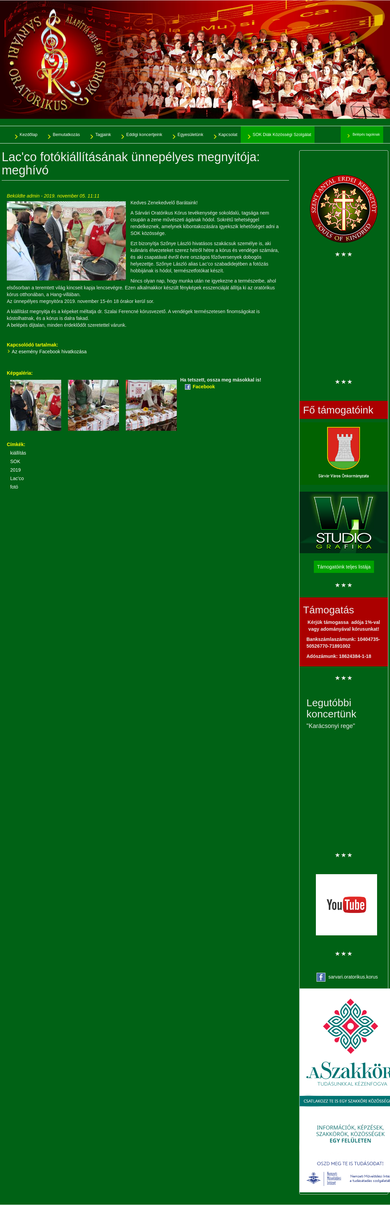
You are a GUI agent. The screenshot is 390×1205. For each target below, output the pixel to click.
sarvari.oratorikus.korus (353, 977)
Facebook (204, 386)
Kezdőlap (29, 134)
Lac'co (17, 478)
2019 (15, 470)
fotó (14, 487)
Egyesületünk (190, 134)
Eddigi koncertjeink (144, 134)
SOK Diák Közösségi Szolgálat (282, 134)
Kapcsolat (228, 134)
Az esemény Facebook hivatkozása (49, 351)
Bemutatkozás (66, 134)
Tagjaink (103, 134)
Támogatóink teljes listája (344, 567)
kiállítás (18, 453)
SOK (15, 461)
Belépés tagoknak (366, 134)
